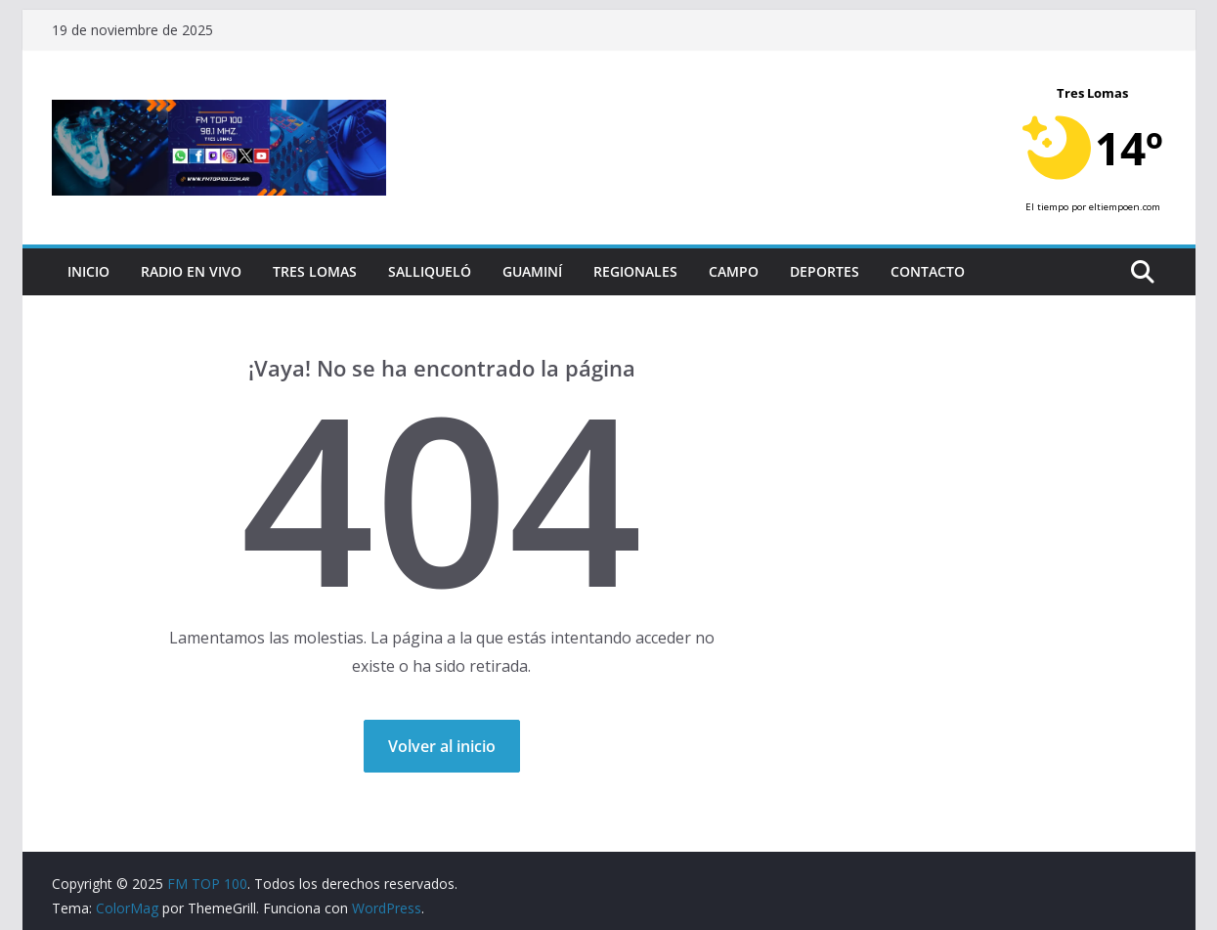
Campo (734, 271)
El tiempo (1046, 206)
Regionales (635, 271)
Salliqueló (429, 271)
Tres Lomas (315, 271)
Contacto (928, 271)
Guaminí (532, 271)
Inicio (88, 271)
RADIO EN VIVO (191, 271)
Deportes (824, 271)
